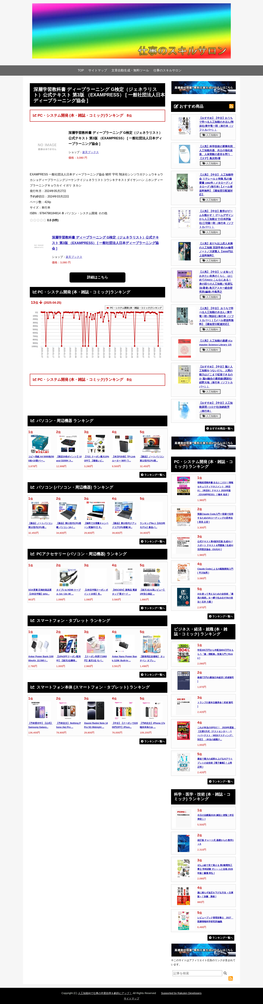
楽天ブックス (90, 152)
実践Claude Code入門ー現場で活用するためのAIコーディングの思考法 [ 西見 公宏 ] (215, 518)
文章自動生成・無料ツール (130, 70)
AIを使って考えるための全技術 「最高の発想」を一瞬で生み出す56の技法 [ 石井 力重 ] (215, 598)
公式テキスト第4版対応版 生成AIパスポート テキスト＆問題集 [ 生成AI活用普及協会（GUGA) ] (215, 545)
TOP (81, 70)
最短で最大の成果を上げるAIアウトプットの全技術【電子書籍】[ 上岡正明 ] (215, 763)
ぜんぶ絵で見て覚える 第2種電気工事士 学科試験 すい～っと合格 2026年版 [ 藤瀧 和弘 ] (215, 869)
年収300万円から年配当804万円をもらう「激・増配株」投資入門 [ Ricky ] (215, 654)
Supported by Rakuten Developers (181, 993)
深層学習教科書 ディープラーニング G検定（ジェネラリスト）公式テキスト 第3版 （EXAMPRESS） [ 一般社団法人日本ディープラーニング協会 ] (105, 243)
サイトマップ (97, 70)
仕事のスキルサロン (167, 70)
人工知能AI (210, 135)
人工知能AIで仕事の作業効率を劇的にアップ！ (105, 993)
